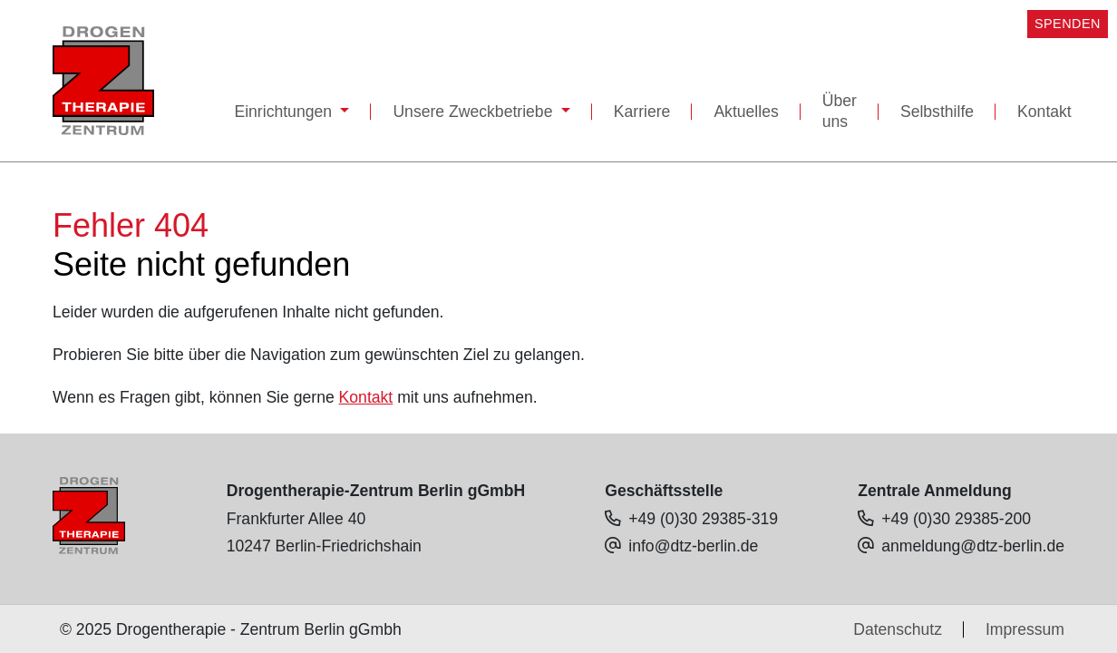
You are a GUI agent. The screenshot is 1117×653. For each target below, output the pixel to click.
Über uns (839, 111)
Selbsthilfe (937, 111)
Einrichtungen (284, 111)
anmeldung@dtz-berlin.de (972, 546)
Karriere (642, 111)
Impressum (1025, 629)
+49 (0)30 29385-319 (703, 519)
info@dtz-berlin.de (693, 546)
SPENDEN (1067, 23)
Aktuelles (746, 111)
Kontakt (1044, 111)
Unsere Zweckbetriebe (475, 111)
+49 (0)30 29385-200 (956, 519)
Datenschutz (897, 629)
